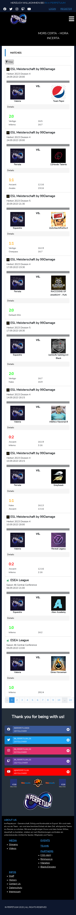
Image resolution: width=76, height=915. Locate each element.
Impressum (15, 891)
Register (66, 9)
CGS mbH (45, 855)
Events (45, 840)
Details (10, 106)
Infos (12, 872)
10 (59, 700)
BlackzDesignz (48, 866)
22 (70, 700)
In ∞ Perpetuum (55, 3)
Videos (12, 848)
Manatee (45, 863)
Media (13, 840)
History (13, 880)
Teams (44, 846)
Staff (11, 876)
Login (52, 9)
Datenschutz (15, 887)
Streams (13, 844)
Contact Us (15, 883)
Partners (46, 851)
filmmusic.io (46, 859)
